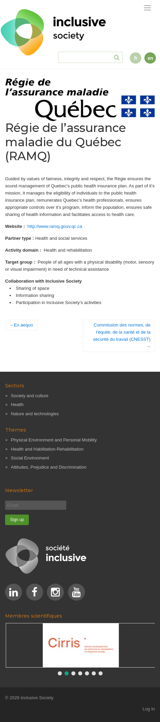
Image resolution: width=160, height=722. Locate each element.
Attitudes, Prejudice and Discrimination (49, 467)
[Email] (35, 505)
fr (136, 58)
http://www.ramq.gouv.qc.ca (55, 226)
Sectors (14, 386)
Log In (149, 708)
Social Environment (30, 457)
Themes (15, 430)
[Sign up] (17, 520)
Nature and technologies (35, 413)
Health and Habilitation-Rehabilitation (47, 449)
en (150, 58)
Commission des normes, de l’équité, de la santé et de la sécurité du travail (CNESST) (121, 332)
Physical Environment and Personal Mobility (54, 439)
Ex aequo (23, 325)
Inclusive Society (37, 697)
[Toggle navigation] (147, 8)
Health (17, 404)
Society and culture (30, 395)
